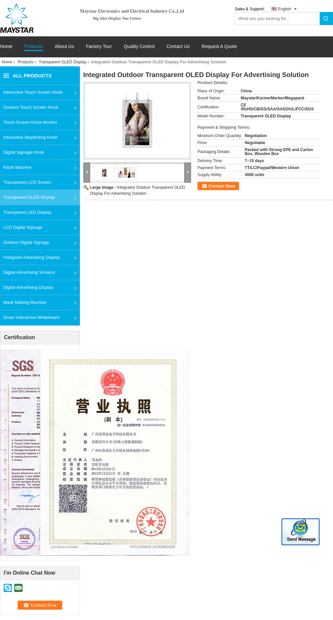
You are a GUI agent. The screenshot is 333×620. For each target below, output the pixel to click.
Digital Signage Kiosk (23, 152)
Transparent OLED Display (62, 62)
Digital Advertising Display (28, 287)
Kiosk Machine (17, 167)
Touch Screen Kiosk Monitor (30, 122)
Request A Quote (219, 46)
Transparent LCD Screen (27, 182)
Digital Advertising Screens (29, 272)
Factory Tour (99, 46)
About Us (64, 46)
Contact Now (221, 185)
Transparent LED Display (27, 212)
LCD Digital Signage (22, 227)
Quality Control (139, 46)
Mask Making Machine (24, 302)
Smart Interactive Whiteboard (31, 317)
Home (6, 46)
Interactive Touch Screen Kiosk (33, 92)
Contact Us (177, 46)
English (284, 9)
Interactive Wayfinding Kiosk (30, 137)
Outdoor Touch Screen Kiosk (30, 107)
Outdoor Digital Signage (26, 242)
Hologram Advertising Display (31, 257)
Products (33, 46)
